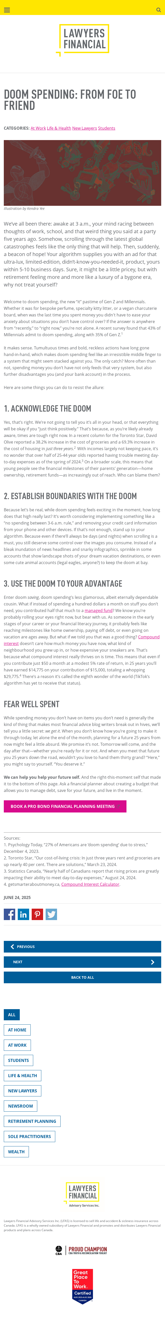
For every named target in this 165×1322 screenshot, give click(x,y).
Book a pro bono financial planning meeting (63, 806)
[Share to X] (51, 914)
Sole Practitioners (27, 1137)
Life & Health (59, 128)
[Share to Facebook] (9, 914)
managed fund (99, 610)
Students (106, 128)
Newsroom (18, 1107)
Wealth (14, 1152)
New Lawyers (84, 128)
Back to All (82, 977)
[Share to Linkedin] (23, 914)
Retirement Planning (30, 1122)
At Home (15, 1031)
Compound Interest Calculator (90, 884)
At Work (38, 128)
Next (17, 961)
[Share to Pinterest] (37, 914)
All (9, 1015)
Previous (26, 946)
